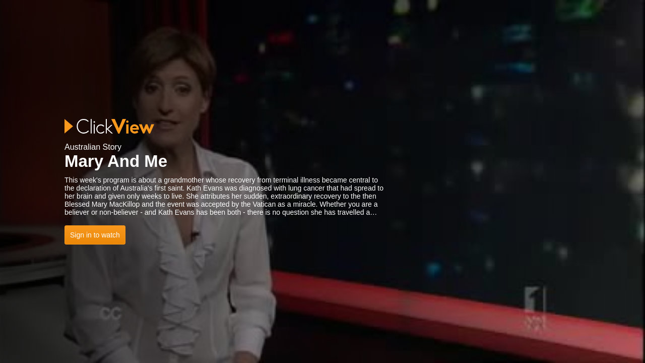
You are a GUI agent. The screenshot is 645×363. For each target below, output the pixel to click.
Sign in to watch (95, 235)
